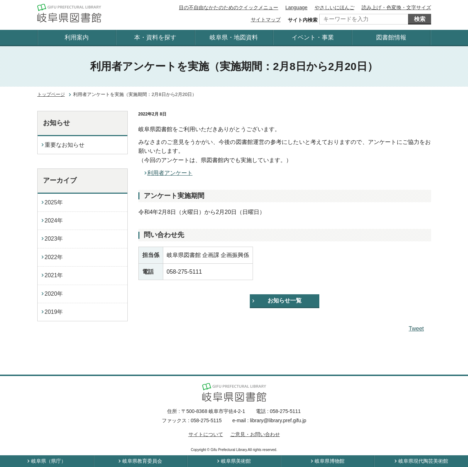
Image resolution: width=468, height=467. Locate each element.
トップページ (51, 94)
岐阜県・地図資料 (234, 37)
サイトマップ (266, 19)
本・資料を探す (155, 37)
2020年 (54, 294)
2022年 (54, 257)
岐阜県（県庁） (48, 461)
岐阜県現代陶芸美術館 (423, 461)
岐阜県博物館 (330, 461)
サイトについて (205, 434)
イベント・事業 (313, 37)
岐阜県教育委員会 (142, 461)
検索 (419, 19)
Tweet (416, 329)
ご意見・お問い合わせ (255, 434)
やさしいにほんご (334, 7)
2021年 (54, 275)
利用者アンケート (170, 173)
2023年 (54, 239)
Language (296, 7)
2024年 (54, 221)
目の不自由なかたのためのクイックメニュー (228, 7)
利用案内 (77, 37)
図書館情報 (391, 37)
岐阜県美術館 (236, 461)
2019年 (54, 312)
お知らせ (56, 123)
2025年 (54, 202)
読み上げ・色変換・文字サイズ (396, 7)
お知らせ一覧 (285, 300)
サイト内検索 (303, 20)
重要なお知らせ (64, 145)
